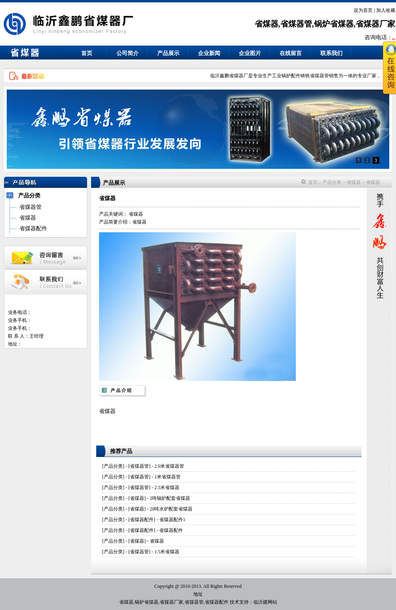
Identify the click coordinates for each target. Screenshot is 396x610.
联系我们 (331, 53)
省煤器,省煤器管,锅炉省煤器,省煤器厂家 (325, 23)
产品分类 (331, 182)
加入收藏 (385, 10)
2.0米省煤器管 (169, 466)
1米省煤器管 (167, 477)
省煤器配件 (142, 519)
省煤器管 (139, 466)
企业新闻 (209, 53)
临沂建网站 (265, 602)
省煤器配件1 (172, 519)
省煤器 (353, 182)
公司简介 (127, 53)
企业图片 (250, 53)
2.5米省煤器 (166, 487)
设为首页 (363, 10)
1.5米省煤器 (166, 552)
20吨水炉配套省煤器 (171, 509)
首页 (86, 53)
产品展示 (168, 53)
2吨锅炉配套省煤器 (170, 498)
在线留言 (291, 53)
